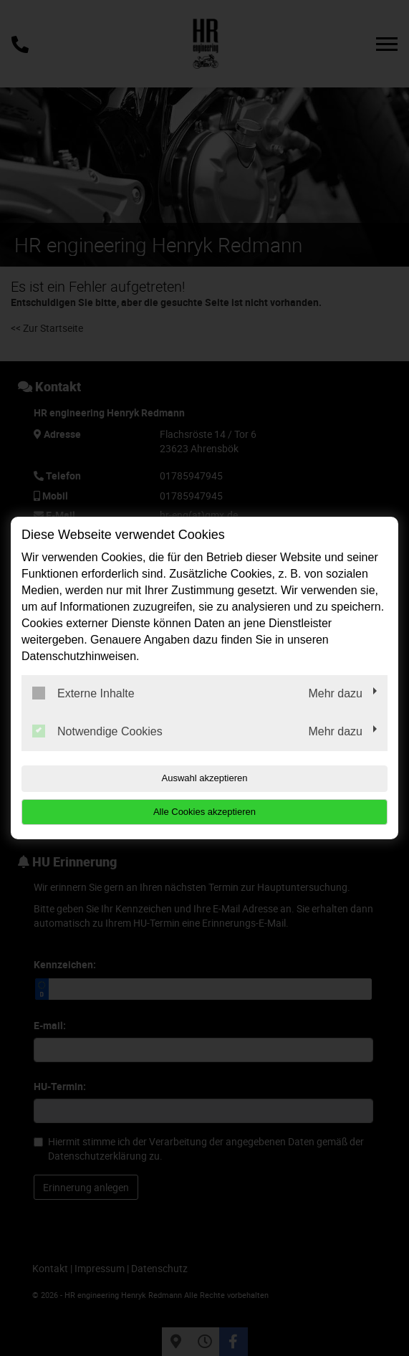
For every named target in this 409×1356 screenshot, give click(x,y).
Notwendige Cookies (97, 731)
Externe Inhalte (83, 693)
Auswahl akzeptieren (205, 778)
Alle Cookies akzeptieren (204, 811)
